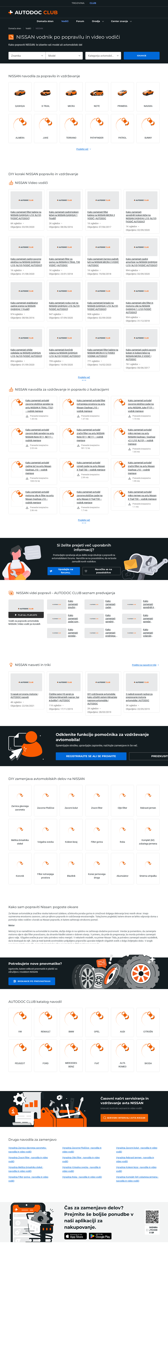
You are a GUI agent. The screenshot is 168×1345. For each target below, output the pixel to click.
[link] (45, 21)
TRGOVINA (78, 3)
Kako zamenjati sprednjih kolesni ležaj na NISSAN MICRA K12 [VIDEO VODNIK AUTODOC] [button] (149, 604)
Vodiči (28, 28)
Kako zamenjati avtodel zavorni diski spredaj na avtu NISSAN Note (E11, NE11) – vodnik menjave (39, 435)
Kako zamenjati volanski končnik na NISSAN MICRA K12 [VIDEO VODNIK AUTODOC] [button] (149, 632)
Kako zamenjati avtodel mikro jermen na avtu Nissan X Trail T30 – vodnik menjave (142, 495)
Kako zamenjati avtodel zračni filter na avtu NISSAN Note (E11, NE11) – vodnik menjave (90, 435)
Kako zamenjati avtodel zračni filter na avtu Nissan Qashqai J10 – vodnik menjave (141, 468)
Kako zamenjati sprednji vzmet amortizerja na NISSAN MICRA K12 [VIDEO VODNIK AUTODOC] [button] (111, 618)
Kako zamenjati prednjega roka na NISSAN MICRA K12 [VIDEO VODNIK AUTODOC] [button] (111, 632)
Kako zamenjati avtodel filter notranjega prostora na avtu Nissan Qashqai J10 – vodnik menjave (91, 406)
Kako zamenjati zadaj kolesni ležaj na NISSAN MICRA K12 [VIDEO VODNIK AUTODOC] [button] (111, 604)
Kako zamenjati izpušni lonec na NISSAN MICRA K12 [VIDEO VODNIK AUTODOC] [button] (73, 604)
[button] (97, 21)
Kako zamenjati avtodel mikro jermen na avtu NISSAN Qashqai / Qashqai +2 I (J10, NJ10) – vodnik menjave (141, 436)
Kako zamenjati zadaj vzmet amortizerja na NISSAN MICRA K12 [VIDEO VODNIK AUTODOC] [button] (74, 618)
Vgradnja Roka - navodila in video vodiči (82, 1176)
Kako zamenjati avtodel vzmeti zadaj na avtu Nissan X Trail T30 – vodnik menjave (91, 466)
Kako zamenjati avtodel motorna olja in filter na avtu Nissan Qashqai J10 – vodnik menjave (39, 497)
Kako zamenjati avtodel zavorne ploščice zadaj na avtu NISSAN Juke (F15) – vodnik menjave (141, 406)
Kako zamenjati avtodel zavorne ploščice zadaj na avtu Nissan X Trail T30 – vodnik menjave (89, 497)
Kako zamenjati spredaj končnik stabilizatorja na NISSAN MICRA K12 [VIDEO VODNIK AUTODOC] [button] (149, 618)
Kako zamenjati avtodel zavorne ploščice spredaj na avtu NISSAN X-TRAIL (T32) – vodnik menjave (39, 406)
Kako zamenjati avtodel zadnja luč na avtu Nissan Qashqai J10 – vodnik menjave (38, 468)
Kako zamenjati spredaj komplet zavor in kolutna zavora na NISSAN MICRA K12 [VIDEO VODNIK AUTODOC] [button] (73, 632)
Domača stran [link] (14, 28)
